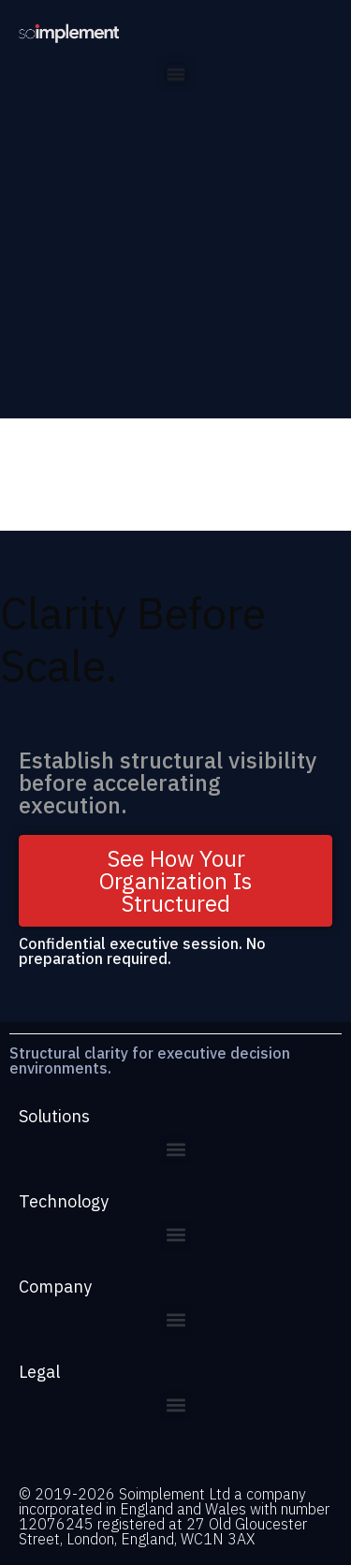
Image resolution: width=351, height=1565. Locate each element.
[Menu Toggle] (176, 74)
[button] (175, 1149)
